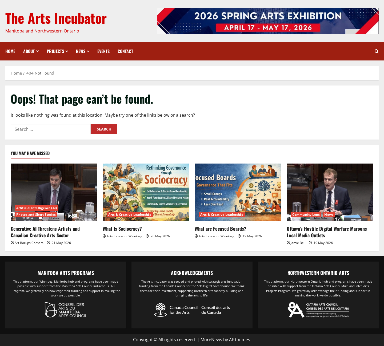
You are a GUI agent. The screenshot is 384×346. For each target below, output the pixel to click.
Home (10, 51)
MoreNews (211, 340)
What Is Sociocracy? (122, 228)
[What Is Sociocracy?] (146, 192)
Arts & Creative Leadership (129, 214)
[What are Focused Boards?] (238, 192)
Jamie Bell (298, 243)
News (80, 51)
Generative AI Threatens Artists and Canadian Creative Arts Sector (45, 232)
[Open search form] (377, 51)
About (29, 51)
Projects (55, 51)
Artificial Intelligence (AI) (36, 208)
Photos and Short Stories (36, 214)
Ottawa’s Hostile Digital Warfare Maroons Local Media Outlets (327, 232)
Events (103, 51)
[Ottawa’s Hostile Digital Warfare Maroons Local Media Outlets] (330, 192)
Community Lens (306, 214)
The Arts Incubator (56, 17)
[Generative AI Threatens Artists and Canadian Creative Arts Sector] (54, 192)
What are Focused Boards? (220, 228)
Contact (125, 51)
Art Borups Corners (29, 243)
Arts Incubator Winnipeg (124, 236)
